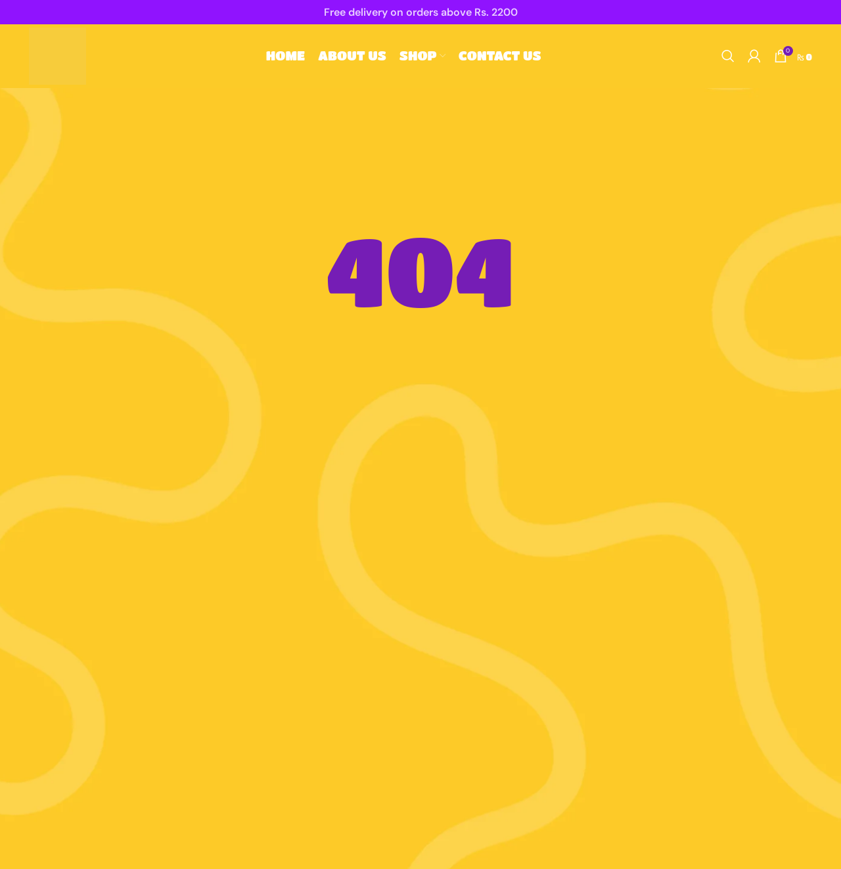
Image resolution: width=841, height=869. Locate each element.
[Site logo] (66, 59)
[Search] (728, 61)
